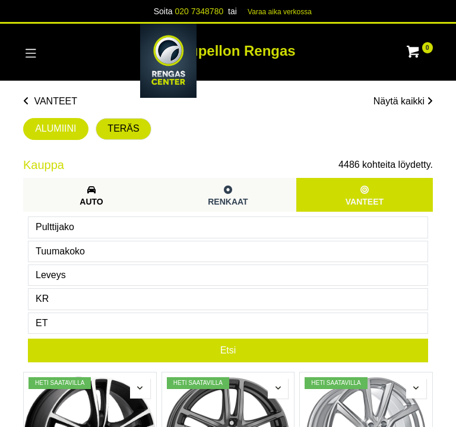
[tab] (91, 195)
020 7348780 (199, 11)
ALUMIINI (55, 128)
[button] (140, 388)
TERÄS (123, 128)
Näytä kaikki (403, 101)
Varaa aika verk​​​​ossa (280, 12)
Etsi (228, 350)
